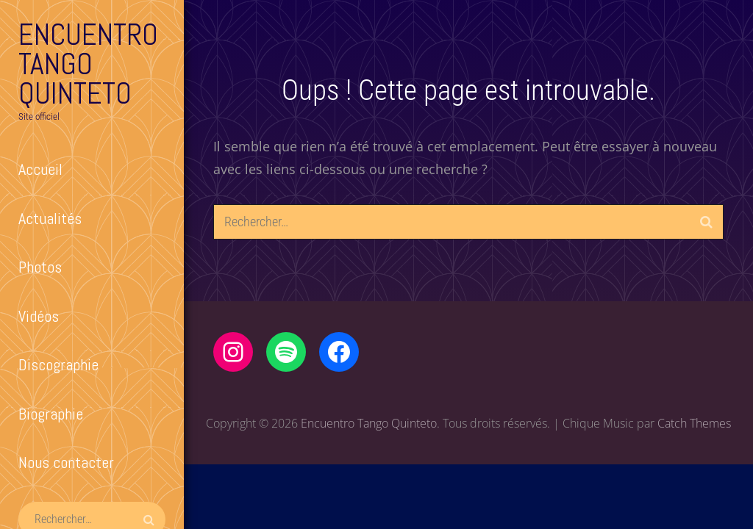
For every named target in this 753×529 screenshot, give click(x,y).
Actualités (50, 218)
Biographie (50, 413)
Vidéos (38, 316)
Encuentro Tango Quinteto (88, 64)
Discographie (58, 364)
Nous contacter (66, 462)
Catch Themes (694, 423)
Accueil (40, 169)
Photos (40, 266)
